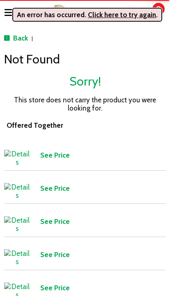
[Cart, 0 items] (152, 13)
